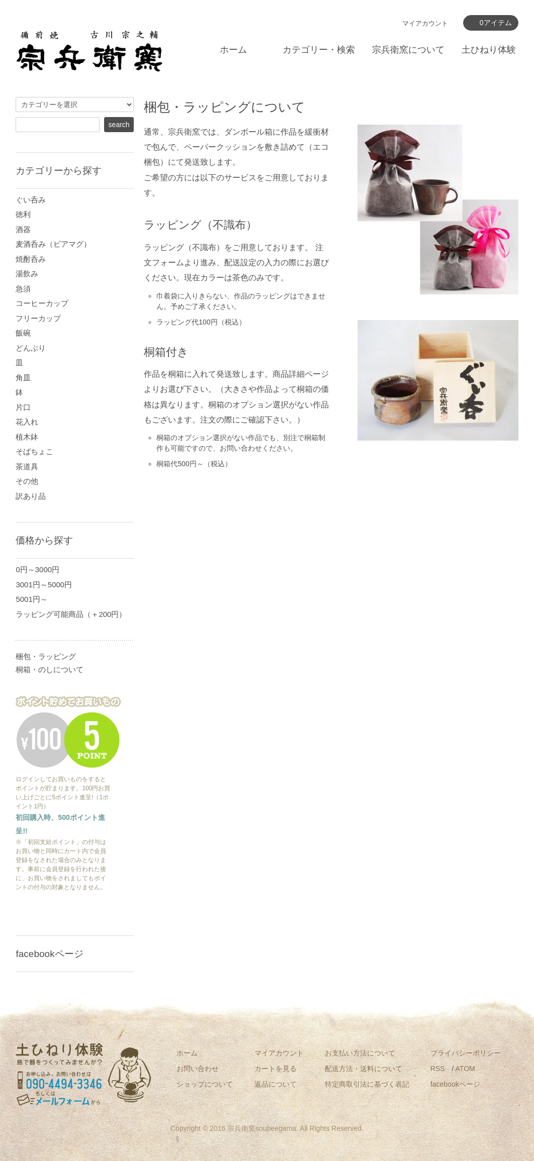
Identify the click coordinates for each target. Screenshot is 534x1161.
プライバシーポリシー (465, 1053)
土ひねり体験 (489, 50)
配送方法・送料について (363, 1069)
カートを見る (275, 1069)
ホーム (233, 50)
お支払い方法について (360, 1053)
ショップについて (204, 1084)
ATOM (465, 1069)
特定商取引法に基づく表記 (367, 1084)
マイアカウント (425, 23)
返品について (275, 1084)
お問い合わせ (197, 1069)
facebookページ (455, 1084)
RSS (437, 1069)
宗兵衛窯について (408, 50)
